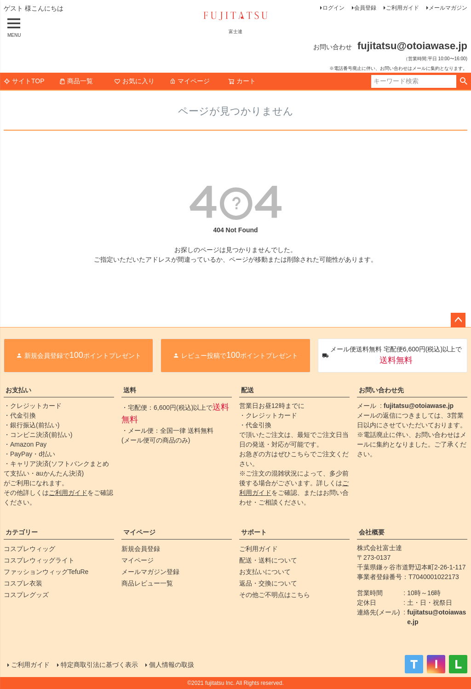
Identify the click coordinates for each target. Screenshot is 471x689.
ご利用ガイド (402, 8)
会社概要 (372, 532)
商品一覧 (76, 81)
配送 (247, 390)
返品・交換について (268, 583)
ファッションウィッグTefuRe (46, 571)
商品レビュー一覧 (147, 583)
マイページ (189, 81)
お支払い (18, 390)
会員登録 (365, 8)
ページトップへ (458, 320)
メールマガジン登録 (150, 571)
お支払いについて (265, 571)
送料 (129, 390)
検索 (463, 81)
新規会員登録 (140, 548)
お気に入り (134, 81)
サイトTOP (24, 81)
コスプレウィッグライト (39, 560)
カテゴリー (22, 532)
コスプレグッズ (26, 594)
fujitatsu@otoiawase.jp (419, 405)
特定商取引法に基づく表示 (99, 664)
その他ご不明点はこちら (274, 594)
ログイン (333, 8)
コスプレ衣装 (23, 583)
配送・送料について (268, 560)
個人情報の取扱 (171, 664)
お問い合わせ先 (381, 390)
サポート (254, 532)
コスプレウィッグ (29, 548)
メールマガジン (448, 8)
